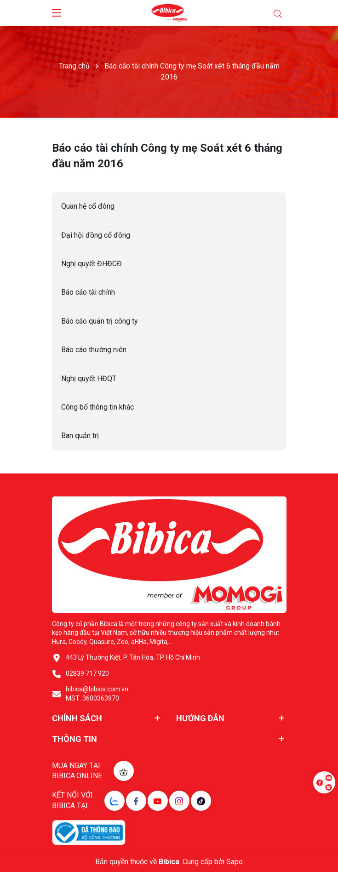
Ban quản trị (80, 435)
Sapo (234, 861)
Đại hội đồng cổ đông (95, 235)
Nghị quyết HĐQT (88, 378)
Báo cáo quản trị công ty (99, 321)
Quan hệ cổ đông (88, 206)
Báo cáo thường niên (93, 349)
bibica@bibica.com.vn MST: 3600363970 (97, 693)
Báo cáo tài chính (88, 292)
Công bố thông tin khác (97, 407)
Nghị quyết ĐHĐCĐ (91, 263)
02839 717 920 (87, 673)
